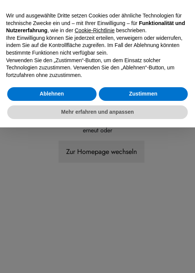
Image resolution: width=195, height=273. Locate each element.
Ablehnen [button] (52, 240)
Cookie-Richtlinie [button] (95, 176)
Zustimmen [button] (143, 240)
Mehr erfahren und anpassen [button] (97, 257)
